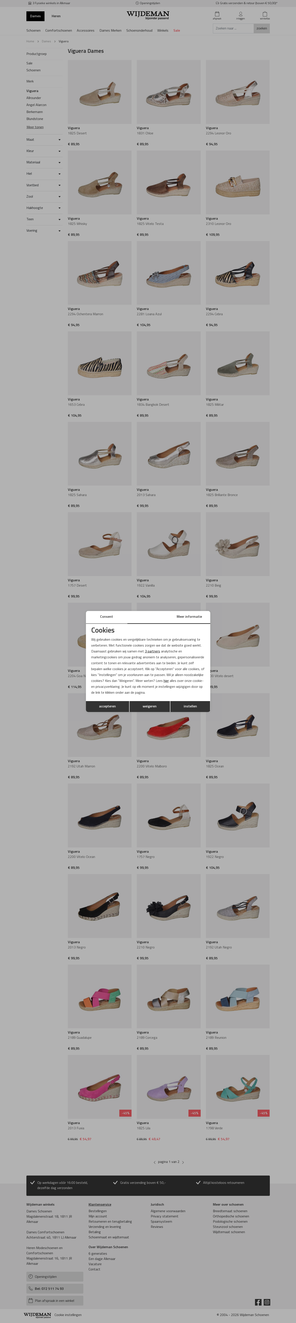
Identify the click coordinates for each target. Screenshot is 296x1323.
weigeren (150, 707)
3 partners (152, 651)
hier (166, 681)
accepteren (107, 707)
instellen (190, 707)
